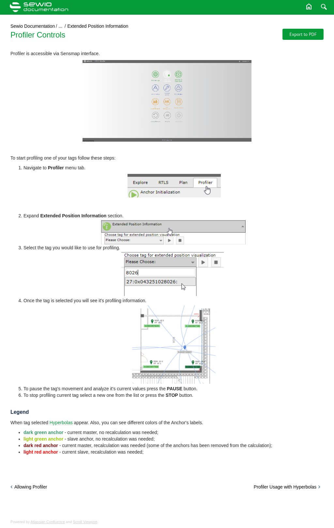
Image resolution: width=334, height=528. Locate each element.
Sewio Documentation (32, 26)
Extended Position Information (97, 26)
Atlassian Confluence (48, 522)
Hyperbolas (61, 422)
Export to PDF (303, 34)
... (61, 26)
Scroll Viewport (85, 522)
